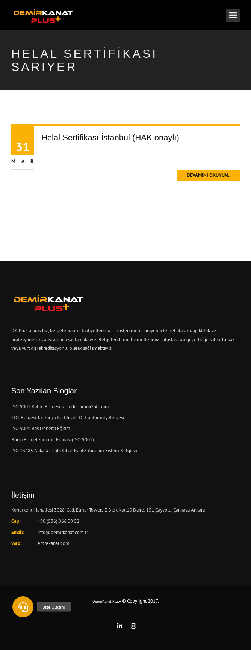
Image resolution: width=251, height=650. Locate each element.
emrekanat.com (54, 543)
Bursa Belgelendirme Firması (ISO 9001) (52, 439)
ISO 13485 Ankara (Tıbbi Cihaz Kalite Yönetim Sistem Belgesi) (74, 450)
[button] (22, 606)
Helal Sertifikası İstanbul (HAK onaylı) (110, 137)
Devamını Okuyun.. (208, 175)
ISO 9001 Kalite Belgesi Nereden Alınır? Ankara (60, 406)
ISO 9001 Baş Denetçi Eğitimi (41, 428)
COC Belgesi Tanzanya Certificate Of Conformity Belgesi (67, 417)
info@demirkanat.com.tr (63, 532)
